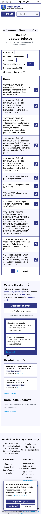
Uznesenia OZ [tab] (9, 51)
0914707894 (28, 472)
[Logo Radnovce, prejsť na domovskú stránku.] (20, 7)
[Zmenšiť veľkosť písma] (24, 1)
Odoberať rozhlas (21, 297)
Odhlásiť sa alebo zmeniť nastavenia (20, 307)
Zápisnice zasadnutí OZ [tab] (12, 59)
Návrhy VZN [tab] (8, 44)
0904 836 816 (27, 475)
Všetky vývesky (10, 385)
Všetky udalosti (10, 403)
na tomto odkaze (20, 495)
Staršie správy (11, 343)
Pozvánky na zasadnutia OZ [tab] (14, 48)
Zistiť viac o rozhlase (20, 302)
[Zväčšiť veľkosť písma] (27, 1)
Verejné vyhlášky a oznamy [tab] (14, 55)
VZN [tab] (30, 55)
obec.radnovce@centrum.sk (27, 477)
